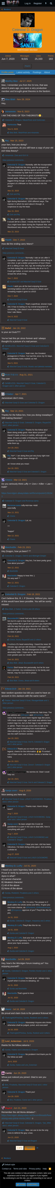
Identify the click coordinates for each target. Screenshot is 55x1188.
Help (45, 1169)
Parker (10, 667)
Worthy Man (11, 81)
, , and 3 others (26, 1018)
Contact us (6, 1169)
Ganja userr (11, 790)
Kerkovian (12, 124)
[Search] (51, 3)
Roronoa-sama (14, 505)
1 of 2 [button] (19, 1148)
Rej (7, 140)
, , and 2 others (22, 893)
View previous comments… (14, 160)
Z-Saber (9, 394)
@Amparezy (16, 910)
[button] (3, 3)
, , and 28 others (22, 609)
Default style (8, 1164)
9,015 (25, 59)
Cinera (8, 480)
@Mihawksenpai (43, 907)
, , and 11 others (25, 640)
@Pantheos (38, 715)
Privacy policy (35, 1169)
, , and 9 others (27, 663)
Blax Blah (10, 99)
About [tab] (47, 72)
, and (25, 120)
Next (29, 1148)
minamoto (10, 111)
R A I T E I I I (11, 374)
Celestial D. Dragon (16, 165)
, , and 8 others (24, 681)
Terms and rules (20, 1169)
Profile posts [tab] (7, 72)
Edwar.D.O (10, 688)
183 (51, 59)
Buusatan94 (12, 618)
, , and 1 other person (26, 1100)
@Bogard (25, 715)
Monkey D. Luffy (13, 865)
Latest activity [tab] (23, 72)
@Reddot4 (30, 907)
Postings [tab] (37, 72)
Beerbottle (10, 547)
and (15, 194)
